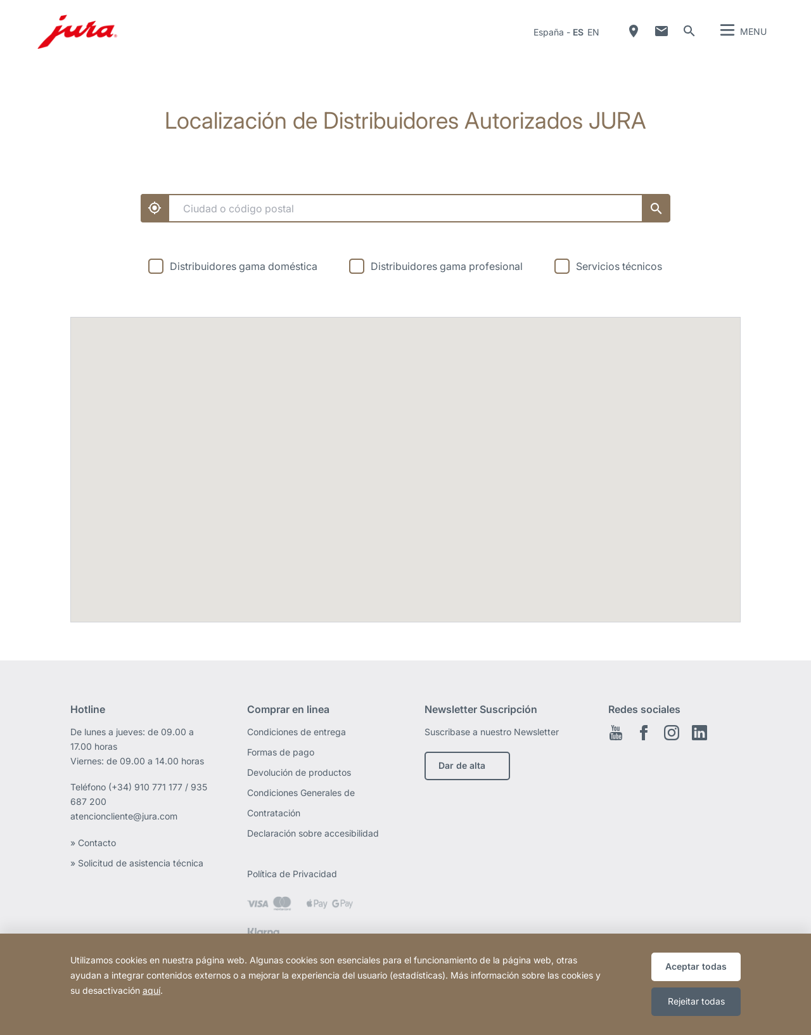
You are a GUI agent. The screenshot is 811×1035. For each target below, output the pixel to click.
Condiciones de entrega (296, 731)
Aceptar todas (696, 966)
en (593, 32)
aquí (151, 990)
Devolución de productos (299, 772)
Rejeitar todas (696, 1001)
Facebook (643, 732)
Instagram (671, 732)
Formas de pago (280, 752)
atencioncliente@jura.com (123, 816)
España (548, 32)
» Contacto (94, 842)
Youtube (615, 732)
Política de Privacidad (293, 873)
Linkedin (699, 732)
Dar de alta (461, 765)
